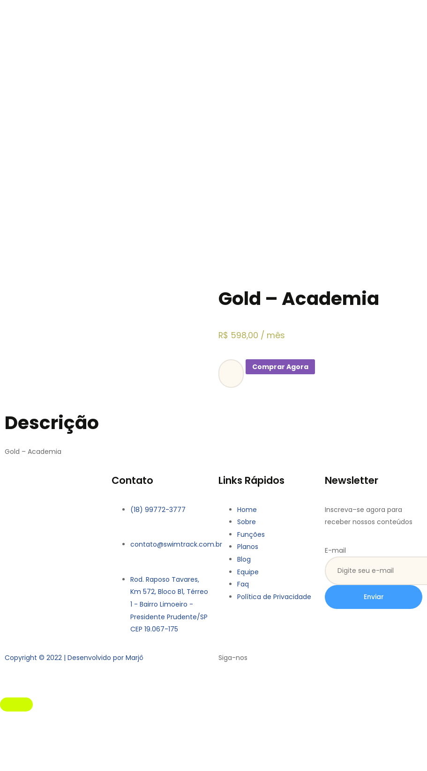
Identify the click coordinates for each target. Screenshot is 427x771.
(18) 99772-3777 (158, 509)
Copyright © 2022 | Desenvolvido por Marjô (74, 657)
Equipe (248, 572)
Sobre (246, 521)
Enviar (374, 596)
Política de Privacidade (274, 596)
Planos (247, 546)
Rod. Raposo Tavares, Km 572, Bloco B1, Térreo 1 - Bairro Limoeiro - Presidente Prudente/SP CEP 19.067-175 (169, 604)
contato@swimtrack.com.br (176, 544)
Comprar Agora (280, 366)
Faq (243, 584)
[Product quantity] (231, 373)
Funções (251, 534)
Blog (244, 559)
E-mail (335, 550)
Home (247, 509)
